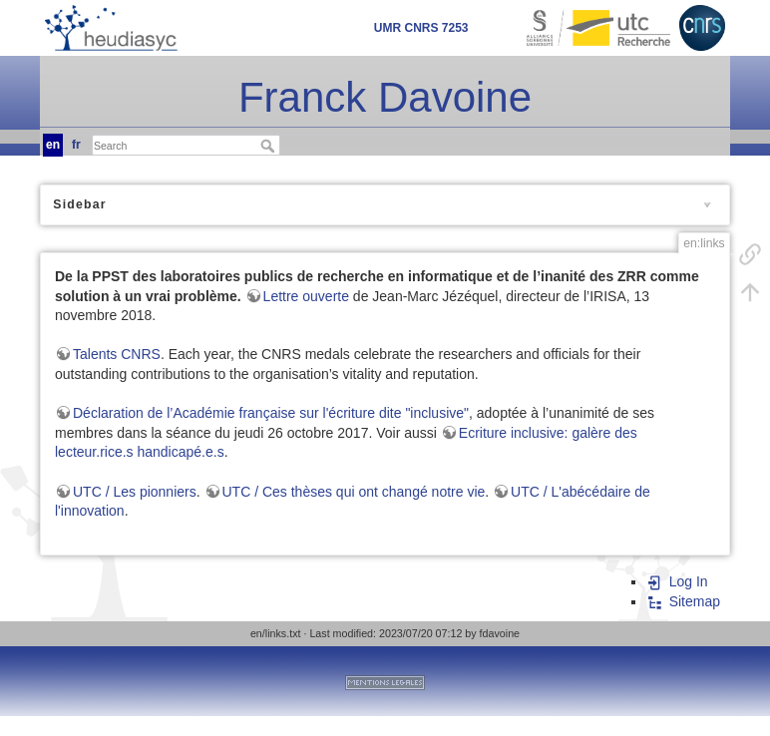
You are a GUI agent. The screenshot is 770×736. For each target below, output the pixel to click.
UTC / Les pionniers (134, 492)
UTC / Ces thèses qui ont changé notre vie (354, 492)
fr (76, 145)
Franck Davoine (385, 97)
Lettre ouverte (306, 296)
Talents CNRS (117, 354)
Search (269, 146)
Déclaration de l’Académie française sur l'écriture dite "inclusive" (271, 413)
